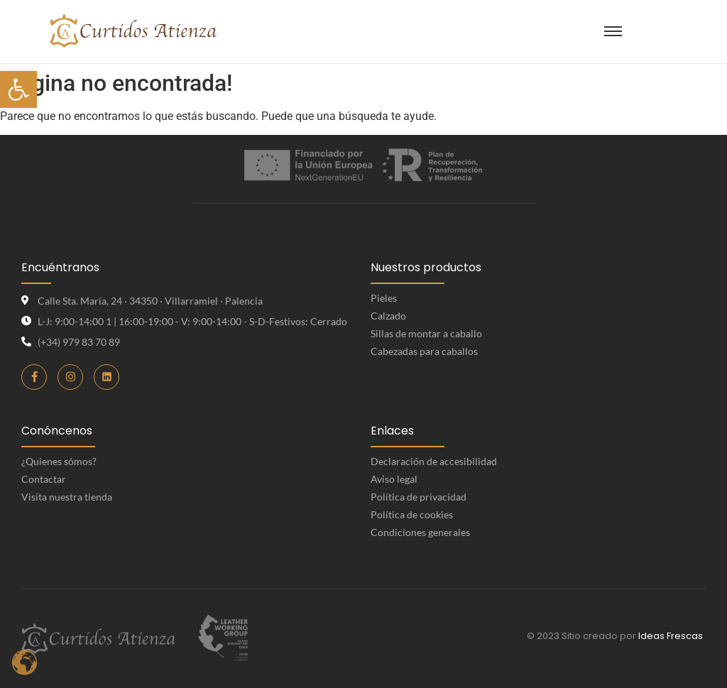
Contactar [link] (43, 479)
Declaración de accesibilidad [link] (434, 461)
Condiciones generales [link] (420, 532)
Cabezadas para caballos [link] (424, 351)
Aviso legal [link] (394, 479)
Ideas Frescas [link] (670, 636)
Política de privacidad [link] (418, 497)
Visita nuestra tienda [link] (66, 497)
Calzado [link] (388, 316)
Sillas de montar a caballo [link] (426, 333)
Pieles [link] (384, 298)
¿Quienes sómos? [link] (59, 461)
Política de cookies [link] (412, 514)
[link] (18, 89)
